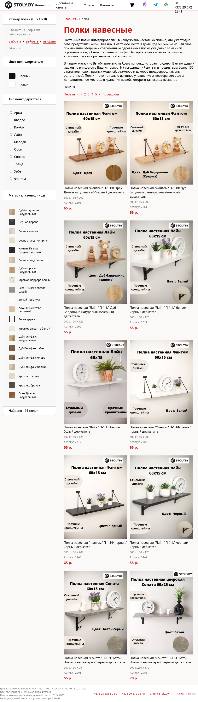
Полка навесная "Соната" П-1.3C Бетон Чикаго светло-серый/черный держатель (94, 660)
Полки (84, 19)
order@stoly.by (159, 693)
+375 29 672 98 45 (133, 693)
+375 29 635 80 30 (105, 693)
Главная (70, 19)
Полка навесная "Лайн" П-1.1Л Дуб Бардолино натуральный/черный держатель (90, 311)
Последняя (110, 94)
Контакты (107, 5)
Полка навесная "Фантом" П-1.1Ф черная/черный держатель (95, 544)
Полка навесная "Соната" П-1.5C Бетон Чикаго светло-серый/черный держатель (160, 660)
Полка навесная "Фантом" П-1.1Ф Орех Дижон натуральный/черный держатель (94, 190)
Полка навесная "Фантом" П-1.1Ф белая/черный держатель (160, 429)
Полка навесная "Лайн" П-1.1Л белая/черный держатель (158, 309)
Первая (69, 94)
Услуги (89, 5)
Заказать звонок (185, 693)
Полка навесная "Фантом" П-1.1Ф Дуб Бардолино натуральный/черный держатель (158, 192)
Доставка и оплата (64, 5)
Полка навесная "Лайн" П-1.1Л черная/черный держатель (159, 544)
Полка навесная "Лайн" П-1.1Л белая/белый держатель (92, 429)
